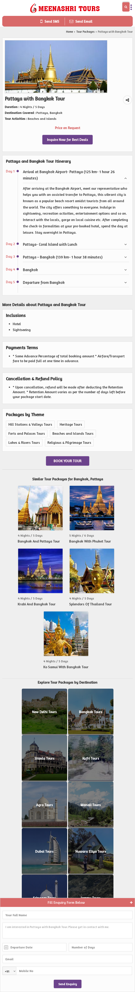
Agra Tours (44, 805)
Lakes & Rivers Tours (24, 442)
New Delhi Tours (44, 712)
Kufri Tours (90, 758)
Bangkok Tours (90, 712)
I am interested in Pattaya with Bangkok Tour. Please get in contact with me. (67, 930)
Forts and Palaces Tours (26, 433)
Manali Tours (91, 805)
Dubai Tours (44, 851)
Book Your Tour (67, 461)
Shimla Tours (44, 758)
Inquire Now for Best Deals (67, 140)
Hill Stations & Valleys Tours (30, 424)
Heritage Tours (71, 424)
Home (69, 31)
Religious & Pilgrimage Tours (69, 442)
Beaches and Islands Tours (72, 433)
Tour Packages (85, 31)
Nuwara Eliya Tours (90, 851)
